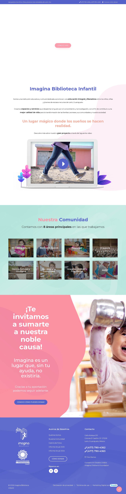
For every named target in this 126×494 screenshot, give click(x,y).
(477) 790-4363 (96, 2)
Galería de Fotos (55, 443)
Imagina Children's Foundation (97, 465)
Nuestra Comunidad (57, 439)
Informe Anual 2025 (57, 447)
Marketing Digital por (105, 485)
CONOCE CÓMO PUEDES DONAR (30, 402)
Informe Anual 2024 (57, 451)
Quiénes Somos (55, 435)
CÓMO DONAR (58, 459)
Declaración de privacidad (63, 485)
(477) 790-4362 (85, 2)
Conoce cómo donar (111, 2)
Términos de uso (82, 485)
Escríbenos (91, 457)
